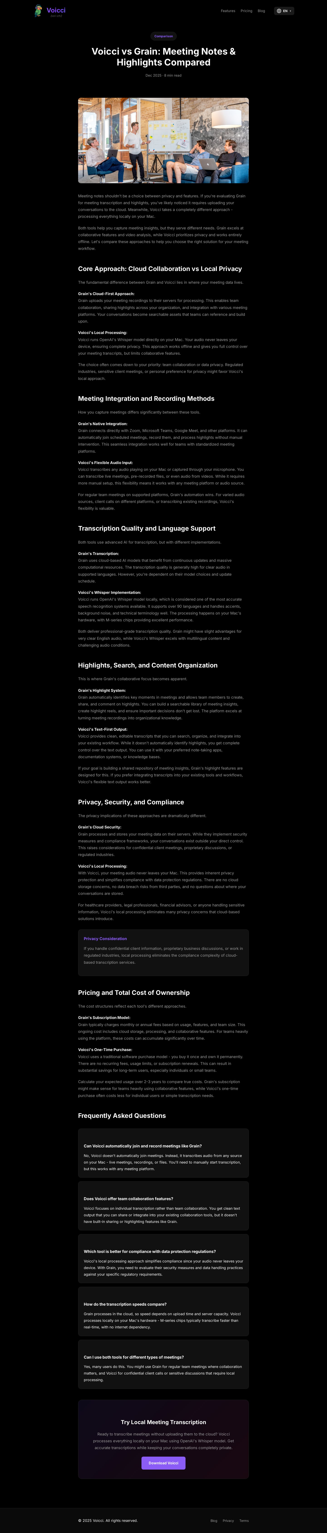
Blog (261, 11)
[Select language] (284, 11)
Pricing (246, 11)
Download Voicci (163, 1463)
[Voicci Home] (49, 11)
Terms (244, 1521)
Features (228, 11)
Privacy (228, 1521)
